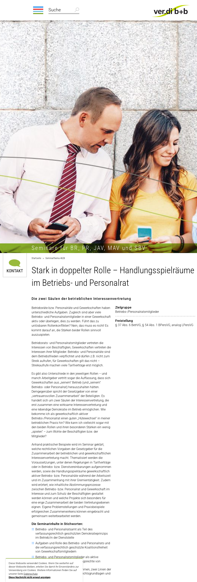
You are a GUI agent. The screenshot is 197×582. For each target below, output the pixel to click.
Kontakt (15, 270)
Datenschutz (31, 573)
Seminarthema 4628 (55, 258)
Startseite (36, 258)
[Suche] (63, 10)
